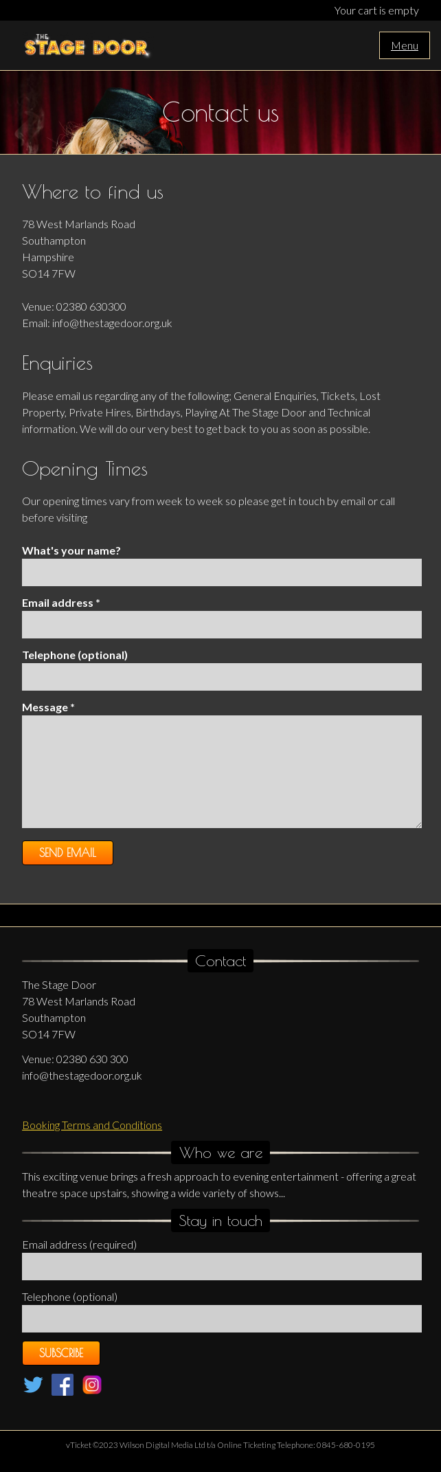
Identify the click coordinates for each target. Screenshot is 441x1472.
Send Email (67, 853)
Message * (48, 706)
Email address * (61, 602)
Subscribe (61, 1353)
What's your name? (71, 550)
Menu (404, 45)
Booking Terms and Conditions (92, 1124)
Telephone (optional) (75, 654)
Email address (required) (79, 1244)
